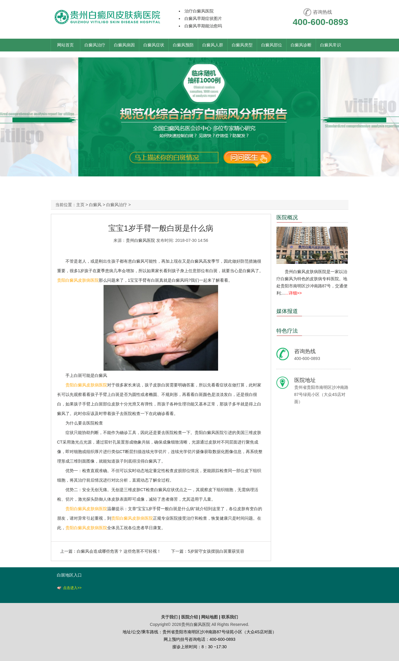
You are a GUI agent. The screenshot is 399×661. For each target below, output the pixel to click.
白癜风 (95, 204)
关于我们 (169, 617)
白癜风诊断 (301, 45)
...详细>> (293, 293)
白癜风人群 (212, 45)
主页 (80, 204)
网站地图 (209, 617)
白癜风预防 (183, 45)
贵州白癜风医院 (140, 240)
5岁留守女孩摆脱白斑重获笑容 (216, 551)
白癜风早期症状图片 (203, 18)
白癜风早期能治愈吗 (203, 26)
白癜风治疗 (95, 45)
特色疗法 (287, 331)
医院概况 (287, 217)
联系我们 (229, 617)
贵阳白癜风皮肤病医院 (78, 280)
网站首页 (65, 45)
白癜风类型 (242, 45)
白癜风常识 (330, 45)
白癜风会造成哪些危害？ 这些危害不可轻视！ (119, 551)
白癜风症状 (153, 45)
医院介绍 (190, 617)
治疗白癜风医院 (199, 11)
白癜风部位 (271, 45)
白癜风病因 (124, 45)
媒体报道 (287, 311)
